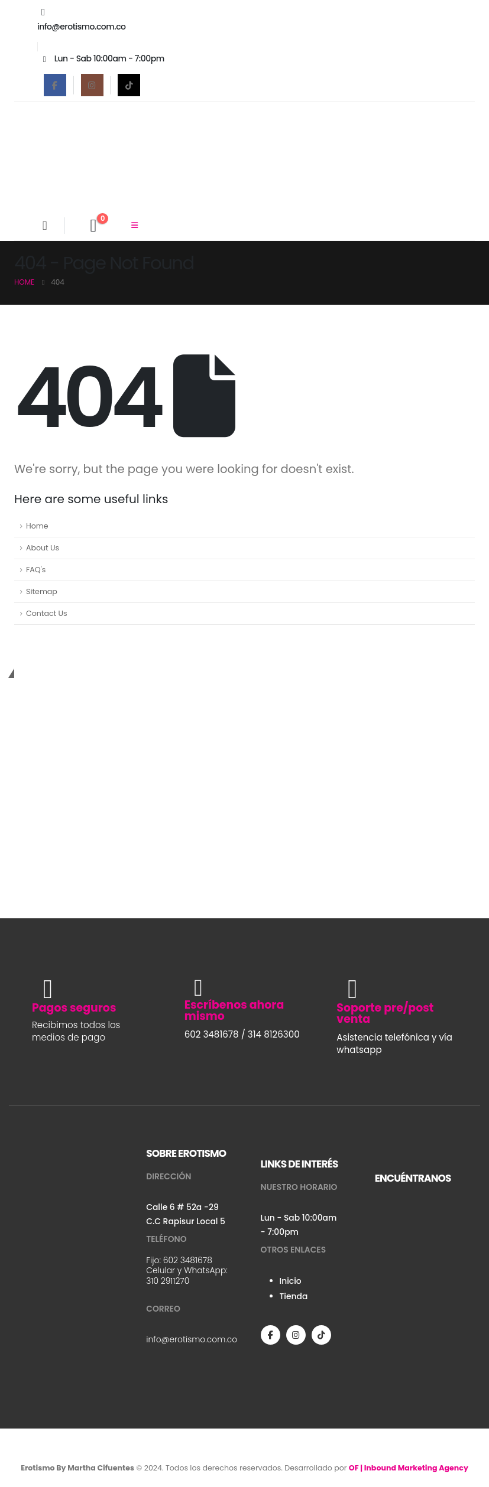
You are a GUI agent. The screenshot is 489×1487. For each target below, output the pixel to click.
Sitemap (41, 591)
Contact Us (46, 613)
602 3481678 (187, 1260)
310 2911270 (167, 1281)
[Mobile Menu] (134, 226)
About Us (42, 548)
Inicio (291, 1281)
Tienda (294, 1296)
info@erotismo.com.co (191, 1339)
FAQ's (36, 570)
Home (37, 526)
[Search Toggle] (44, 225)
